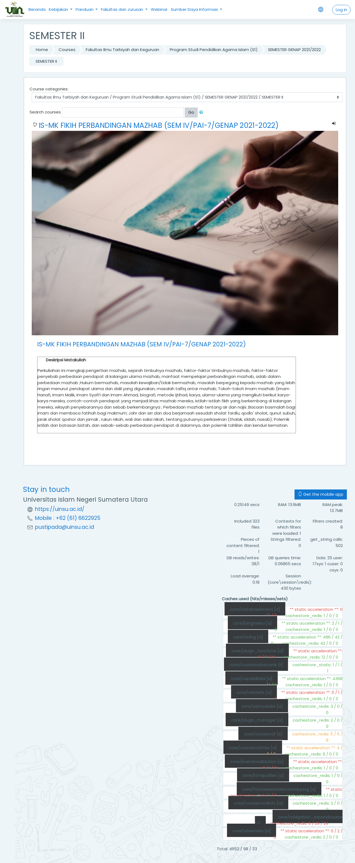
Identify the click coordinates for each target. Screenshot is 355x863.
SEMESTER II (46, 61)
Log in (341, 9)
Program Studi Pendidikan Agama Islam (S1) (214, 49)
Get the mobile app (320, 494)
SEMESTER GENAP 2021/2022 (294, 49)
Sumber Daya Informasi (195, 9)
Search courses (45, 112)
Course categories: (49, 89)
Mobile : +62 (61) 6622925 (67, 518)
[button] (202, 112)
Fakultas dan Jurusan (122, 9)
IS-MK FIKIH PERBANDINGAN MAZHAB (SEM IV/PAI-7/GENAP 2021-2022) (159, 125)
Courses (67, 49)
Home (42, 49)
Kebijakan (59, 9)
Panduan (85, 9)
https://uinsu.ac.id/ (59, 509)
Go (191, 112)
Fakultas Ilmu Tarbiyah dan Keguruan (122, 49)
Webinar (159, 9)
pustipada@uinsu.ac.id (64, 527)
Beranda (37, 9)
